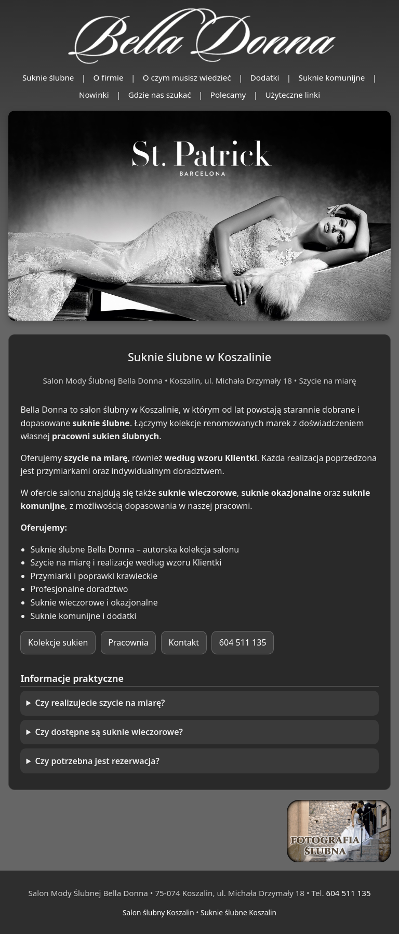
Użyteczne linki (293, 94)
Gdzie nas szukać (159, 94)
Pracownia (128, 642)
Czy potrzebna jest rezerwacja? (97, 761)
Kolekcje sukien (58, 642)
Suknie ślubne (48, 77)
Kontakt (184, 642)
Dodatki (265, 77)
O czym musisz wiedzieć (187, 77)
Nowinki (94, 94)
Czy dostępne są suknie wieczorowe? (109, 732)
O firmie (109, 77)
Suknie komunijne (332, 77)
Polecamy (228, 94)
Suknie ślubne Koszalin (238, 912)
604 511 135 (243, 642)
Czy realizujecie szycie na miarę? (100, 702)
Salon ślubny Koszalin (158, 912)
